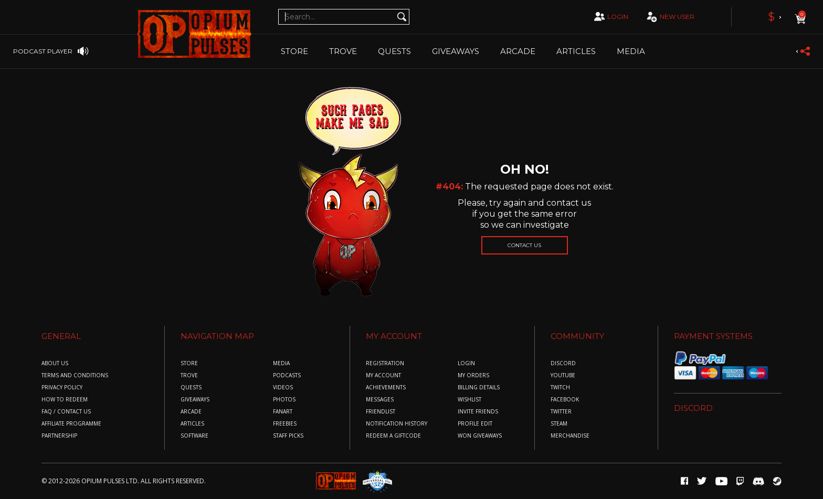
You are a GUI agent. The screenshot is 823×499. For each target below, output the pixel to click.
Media (631, 51)
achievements (386, 387)
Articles (576, 51)
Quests (394, 51)
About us (54, 363)
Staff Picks (288, 435)
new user (669, 17)
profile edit (475, 423)
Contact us (524, 245)
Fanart (282, 411)
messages (380, 399)
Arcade (517, 51)
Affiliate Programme (71, 423)
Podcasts (287, 375)
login (610, 16)
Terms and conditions (74, 375)
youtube (563, 375)
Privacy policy (61, 387)
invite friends (478, 411)
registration (385, 363)
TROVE (343, 51)
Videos (283, 387)
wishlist (469, 399)
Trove (189, 375)
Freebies (285, 423)
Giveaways (455, 51)
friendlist (380, 411)
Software (194, 435)
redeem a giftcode (393, 435)
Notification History (396, 423)
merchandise (570, 435)
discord (563, 363)
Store (294, 51)
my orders (473, 375)
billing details (479, 387)
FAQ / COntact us (66, 411)
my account (383, 375)
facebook (565, 399)
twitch (560, 387)
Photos (284, 399)
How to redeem (64, 399)
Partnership (59, 435)
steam (559, 423)
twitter (561, 411)
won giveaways (480, 435)
